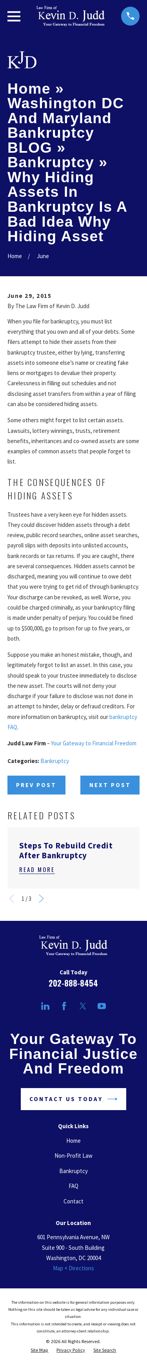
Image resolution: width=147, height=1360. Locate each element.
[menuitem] (39, 1350)
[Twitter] (83, 1006)
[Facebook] (64, 1006)
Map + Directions (73, 1268)
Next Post (110, 785)
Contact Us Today (73, 1099)
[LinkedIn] (45, 1006)
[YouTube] (102, 1006)
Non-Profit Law (73, 1155)
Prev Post (36, 785)
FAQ (73, 1186)
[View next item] (41, 898)
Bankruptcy (54, 761)
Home (73, 1140)
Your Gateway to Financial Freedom (93, 743)
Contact (73, 1201)
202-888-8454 (73, 983)
